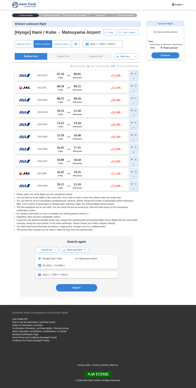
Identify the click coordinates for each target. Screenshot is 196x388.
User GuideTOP (19, 319)
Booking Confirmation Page (25, 334)
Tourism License (100, 365)
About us (114, 365)
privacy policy (84, 365)
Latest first (63, 56)
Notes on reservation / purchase (27, 325)
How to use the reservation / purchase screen (33, 322)
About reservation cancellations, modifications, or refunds (39, 331)
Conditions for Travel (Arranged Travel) (30, 340)
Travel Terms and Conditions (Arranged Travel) (34, 337)
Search (76, 287)
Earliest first (31, 56)
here (87, 213)
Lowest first (96, 56)
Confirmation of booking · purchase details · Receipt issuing (40, 328)
